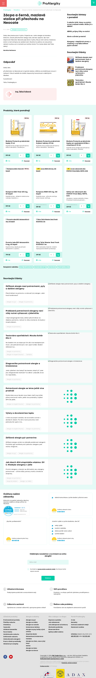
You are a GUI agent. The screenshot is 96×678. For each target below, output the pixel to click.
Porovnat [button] (27, 161)
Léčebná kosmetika (10, 629)
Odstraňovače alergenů (11, 639)
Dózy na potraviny (26, 267)
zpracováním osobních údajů (47, 569)
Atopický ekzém (31, 634)
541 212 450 (86, 636)
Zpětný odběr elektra (55, 632)
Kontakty (74, 622)
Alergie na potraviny (19, 29)
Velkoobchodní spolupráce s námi (52, 659)
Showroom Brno (53, 629)
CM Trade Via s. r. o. (59, 656)
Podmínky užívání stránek (69, 663)
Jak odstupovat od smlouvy (58, 625)
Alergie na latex (31, 648)
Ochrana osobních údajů (79, 625)
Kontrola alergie (40, 267)
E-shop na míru (44, 666)
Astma (28, 646)
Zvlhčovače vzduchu (10, 637)
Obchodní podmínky (55, 627)
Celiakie (29, 639)
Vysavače (6, 627)
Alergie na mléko (32, 622)
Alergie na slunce (32, 650)
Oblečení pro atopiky (10, 644)
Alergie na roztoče (32, 625)
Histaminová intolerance (34, 636)
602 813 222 (75, 636)
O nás (73, 620)
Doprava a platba (54, 620)
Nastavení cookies (77, 627)
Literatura (51, 267)
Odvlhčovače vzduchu (11, 634)
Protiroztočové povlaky (11, 620)
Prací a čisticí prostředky (12, 641)
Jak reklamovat (54, 622)
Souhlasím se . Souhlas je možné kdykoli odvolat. (48, 570)
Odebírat (48, 578)
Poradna (17, 10)
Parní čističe (7, 632)
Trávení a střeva (63, 267)
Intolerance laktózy (33, 627)
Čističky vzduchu (9, 622)
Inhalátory (7, 625)
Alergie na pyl (31, 620)
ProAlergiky (7, 10)
